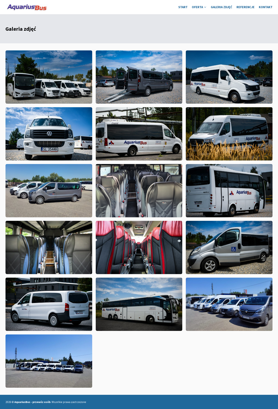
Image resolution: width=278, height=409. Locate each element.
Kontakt (266, 7)
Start (183, 7)
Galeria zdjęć (221, 7)
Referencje (246, 7)
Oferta (199, 7)
